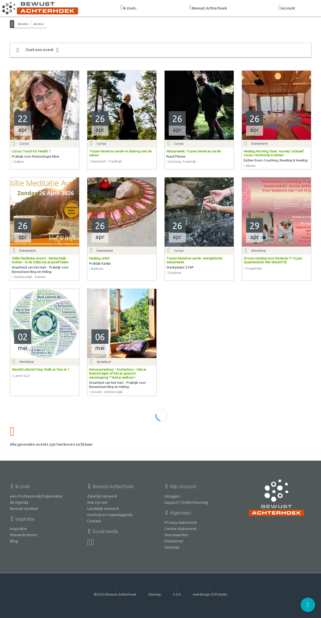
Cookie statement (180, 528)
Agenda (38, 24)
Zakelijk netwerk (102, 496)
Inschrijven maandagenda (109, 515)
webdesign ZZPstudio (210, 591)
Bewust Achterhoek (208, 8)
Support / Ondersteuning (186, 502)
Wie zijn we (97, 502)
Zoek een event (37, 50)
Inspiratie (18, 528)
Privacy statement (180, 522)
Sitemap (171, 547)
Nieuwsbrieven (23, 535)
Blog (14, 541)
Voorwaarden (176, 535)
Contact (94, 521)
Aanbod (23, 24)
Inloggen (172, 496)
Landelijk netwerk (103, 508)
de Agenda (19, 502)
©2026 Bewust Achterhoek (115, 591)
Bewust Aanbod (24, 508)
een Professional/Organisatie (36, 496)
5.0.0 (177, 591)
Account (286, 8)
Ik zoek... (129, 8)
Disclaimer (173, 541)
